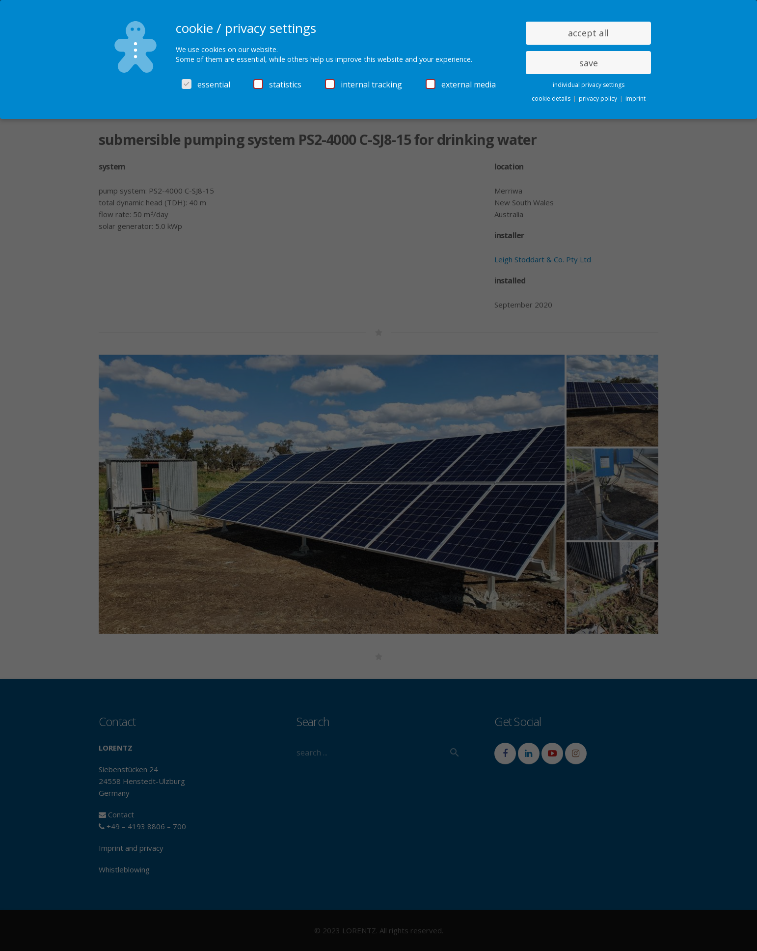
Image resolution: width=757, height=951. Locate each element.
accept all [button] (588, 33)
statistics (277, 84)
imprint (635, 98)
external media (461, 84)
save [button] (588, 63)
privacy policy (599, 98)
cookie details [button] (552, 98)
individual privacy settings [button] (588, 85)
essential (206, 84)
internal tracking (363, 84)
